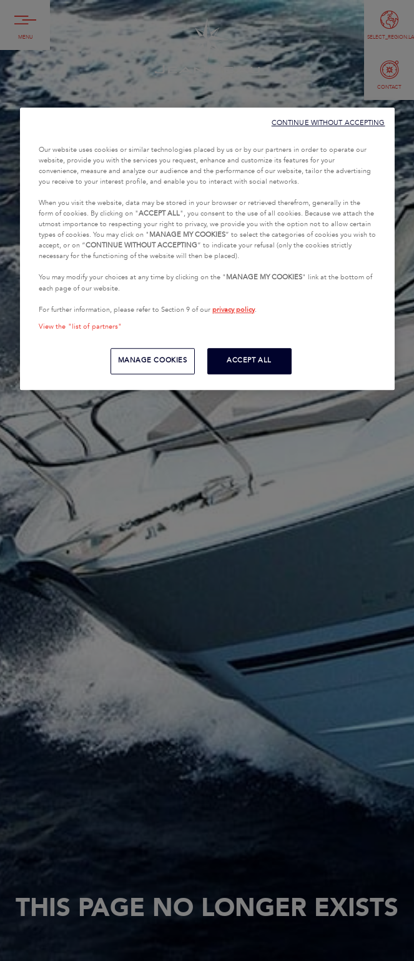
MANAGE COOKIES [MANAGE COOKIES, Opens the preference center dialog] (152, 360)
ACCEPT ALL (249, 360)
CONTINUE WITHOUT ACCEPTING (328, 123)
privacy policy (233, 310)
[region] (207, 248)
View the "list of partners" (80, 326)
